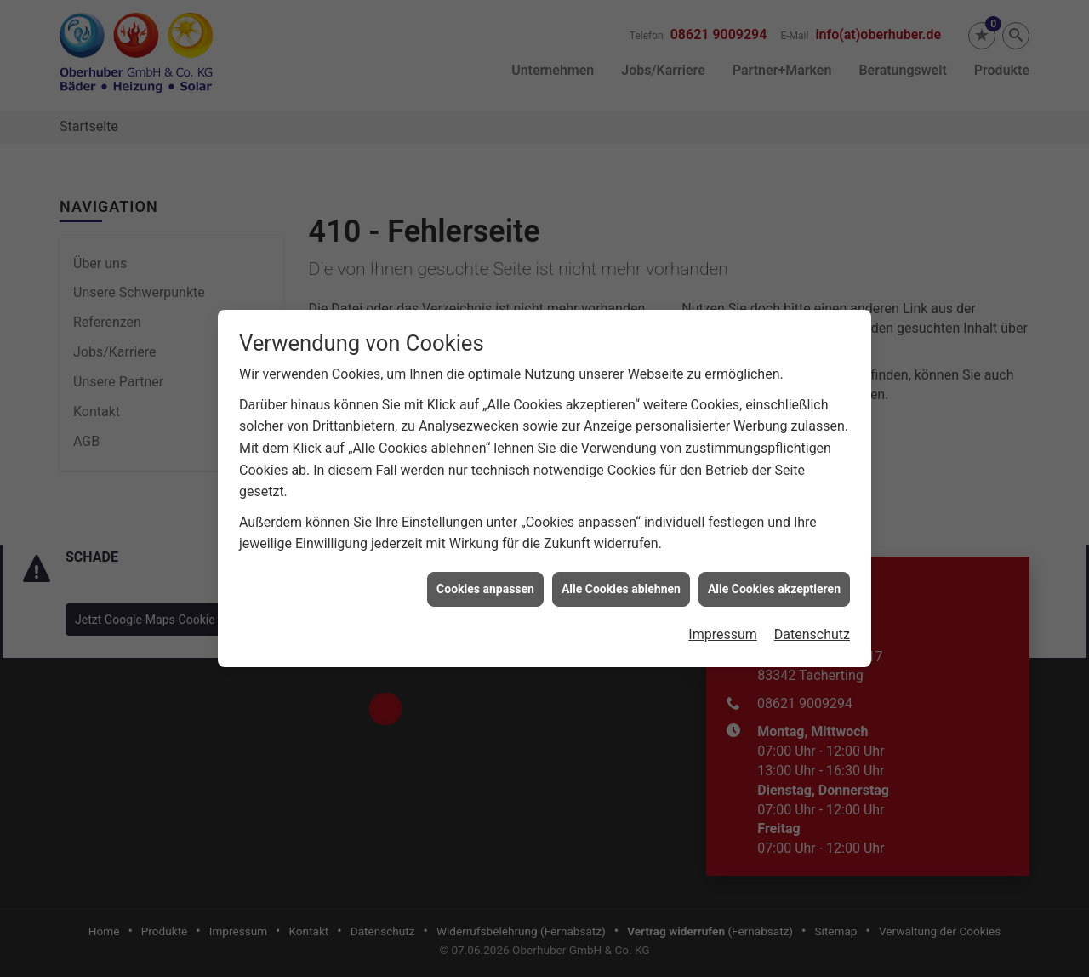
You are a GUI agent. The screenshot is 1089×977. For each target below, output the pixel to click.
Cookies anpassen (485, 571)
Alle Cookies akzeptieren (774, 571)
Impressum (722, 617)
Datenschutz (812, 617)
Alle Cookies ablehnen (621, 571)
